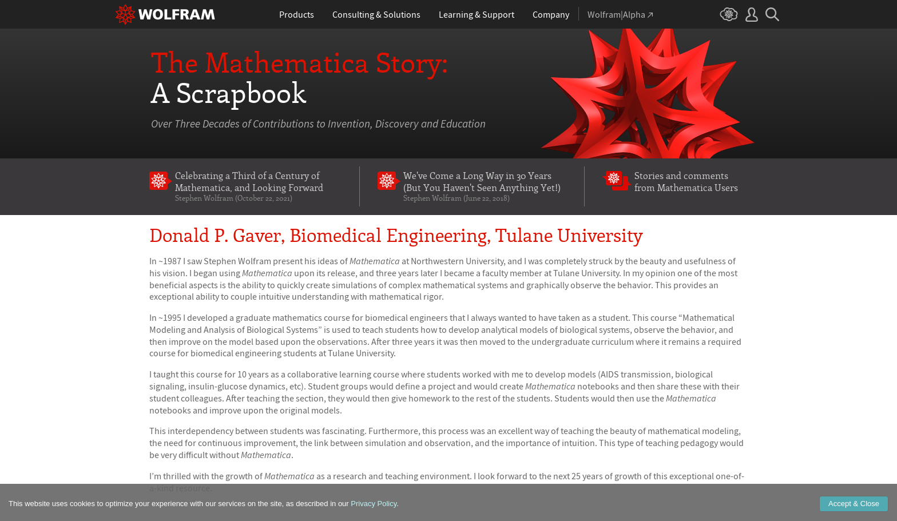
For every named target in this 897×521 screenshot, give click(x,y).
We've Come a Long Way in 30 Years (484, 185)
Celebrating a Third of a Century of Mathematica (258, 185)
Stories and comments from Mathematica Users (686, 181)
